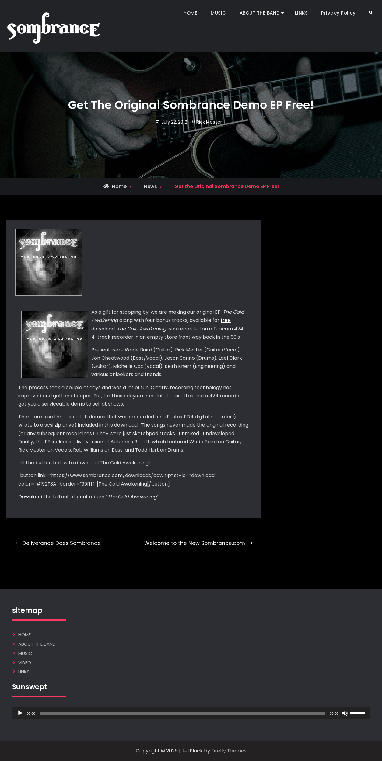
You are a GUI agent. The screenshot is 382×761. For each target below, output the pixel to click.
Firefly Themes (229, 750)
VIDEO (24, 662)
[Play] (20, 713)
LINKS (301, 13)
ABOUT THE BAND (260, 13)
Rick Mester (209, 122)
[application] (191, 713)
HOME (190, 13)
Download (30, 496)
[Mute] (345, 713)
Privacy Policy (338, 13)
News (150, 186)
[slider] (182, 713)
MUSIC (218, 13)
